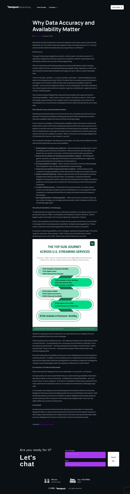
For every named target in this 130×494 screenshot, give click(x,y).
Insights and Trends (46, 424)
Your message (69, 450)
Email (67, 461)
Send (113, 457)
